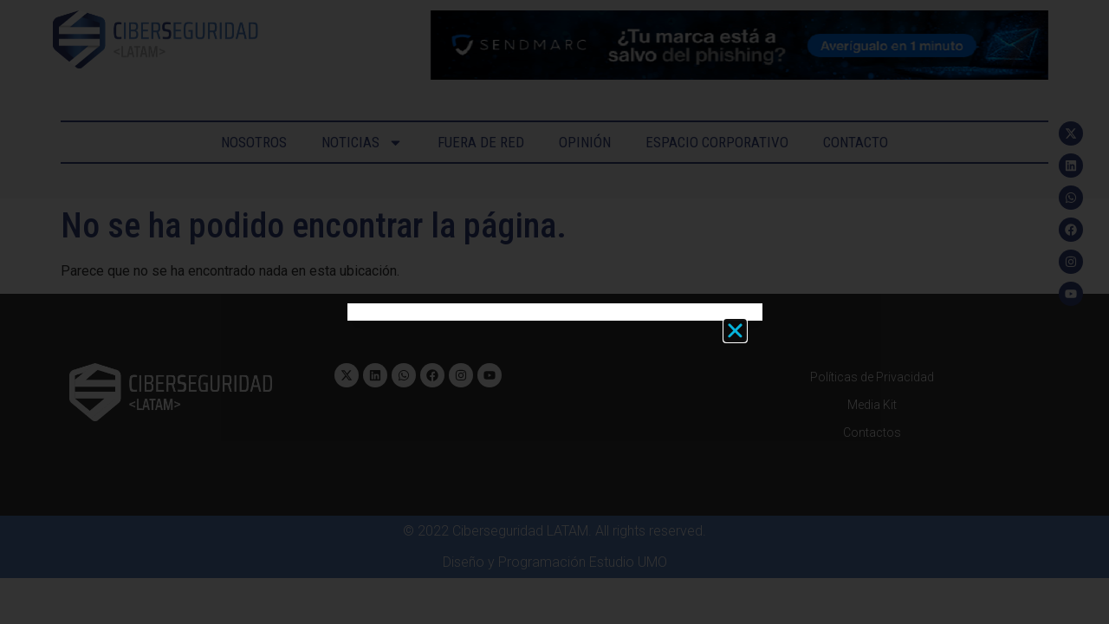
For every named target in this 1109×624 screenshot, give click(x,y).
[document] (554, 312)
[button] (735, 331)
